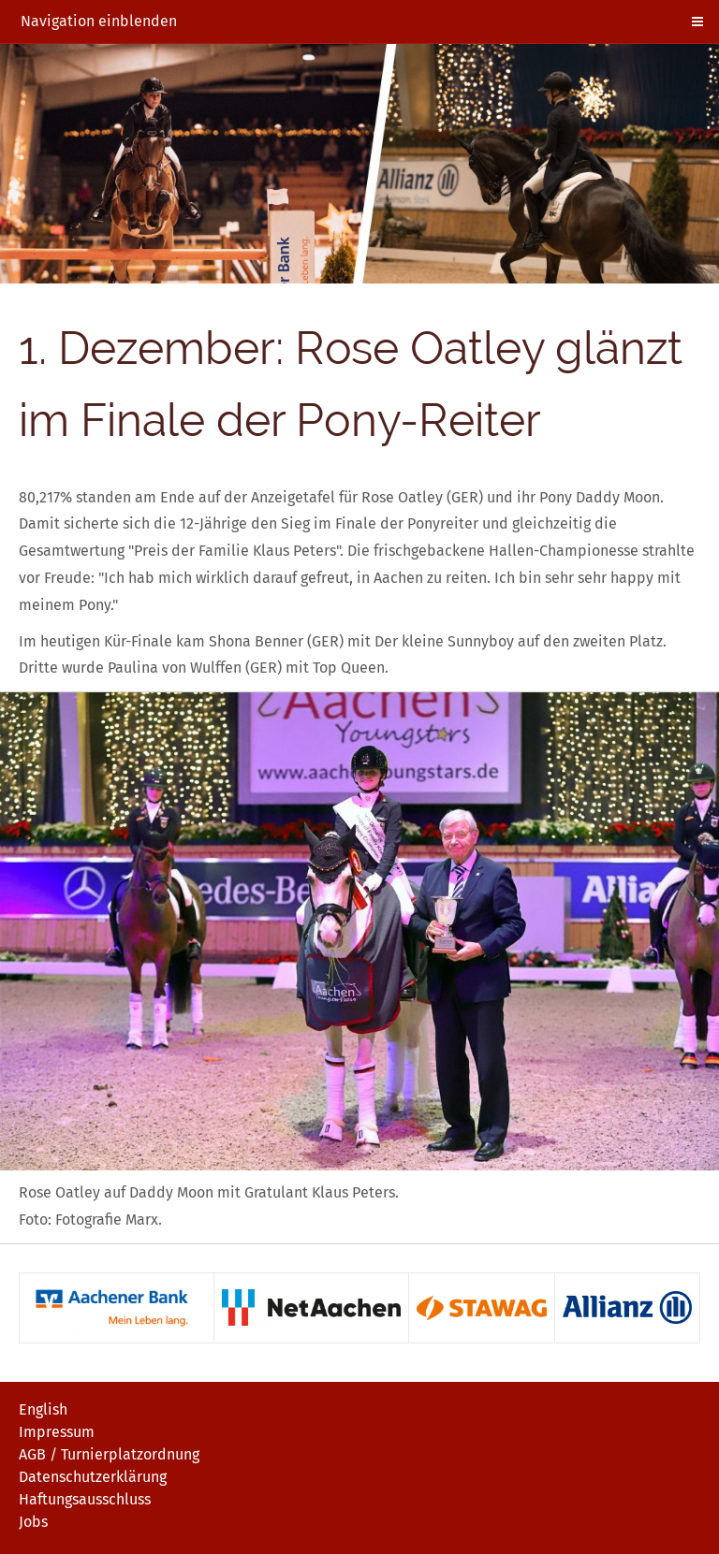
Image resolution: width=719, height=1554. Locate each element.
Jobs (33, 1522)
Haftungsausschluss (85, 1499)
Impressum (57, 1432)
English (43, 1409)
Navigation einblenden (99, 21)
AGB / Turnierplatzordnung (109, 1454)
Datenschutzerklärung (93, 1477)
